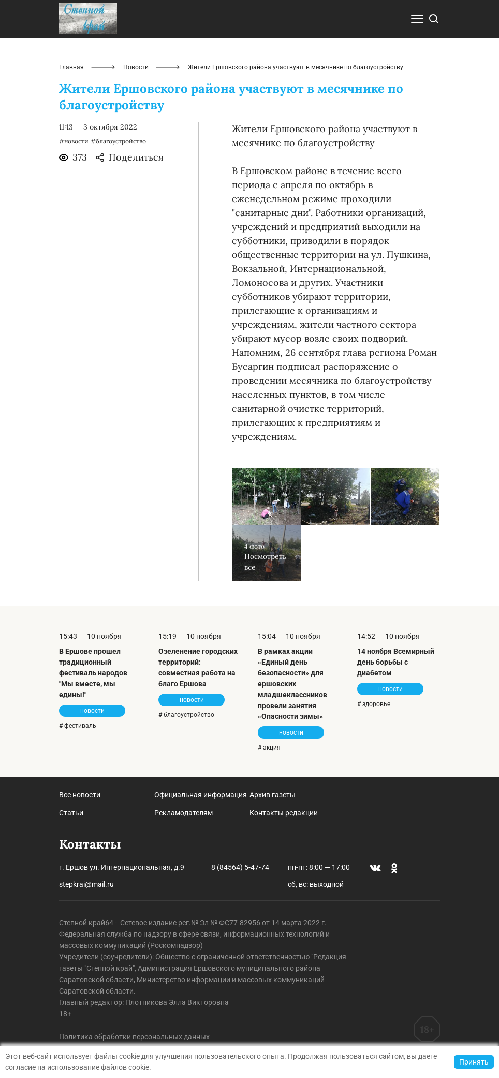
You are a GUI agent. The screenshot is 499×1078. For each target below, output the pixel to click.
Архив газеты (273, 794)
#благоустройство (118, 141)
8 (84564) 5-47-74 (240, 867)
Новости (136, 67)
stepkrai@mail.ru (86, 884)
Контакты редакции (284, 813)
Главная (71, 67)
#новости (74, 141)
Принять (474, 1062)
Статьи (71, 813)
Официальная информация (200, 794)
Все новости (79, 794)
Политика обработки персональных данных (134, 1036)
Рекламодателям (183, 813)
